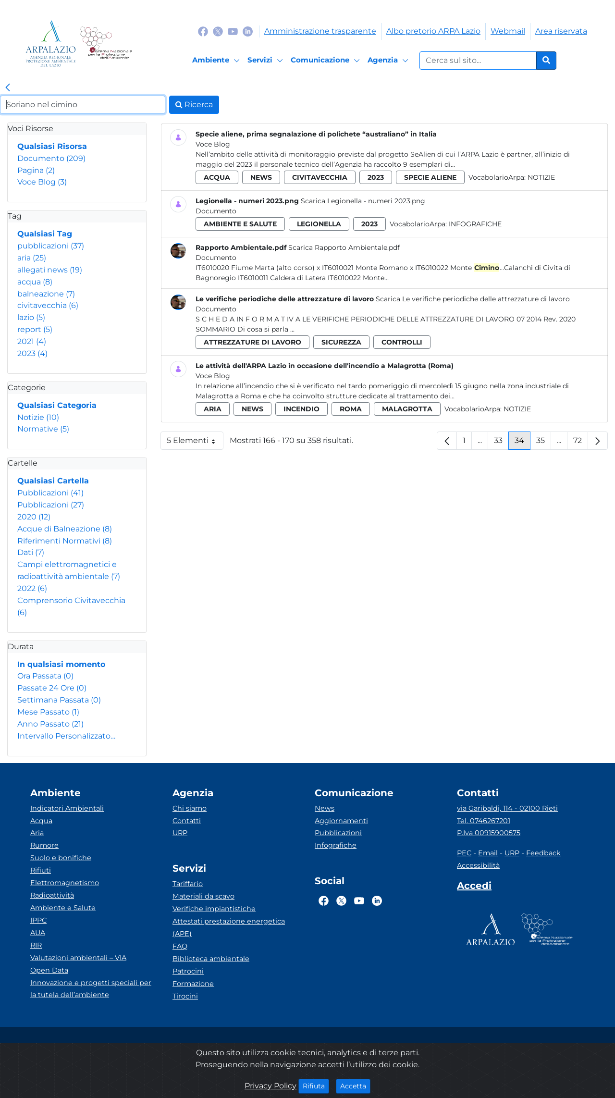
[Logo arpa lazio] (50, 43)
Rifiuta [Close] (316, 1085)
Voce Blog (42, 181)
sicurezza (341, 342)
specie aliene (430, 177)
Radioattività (52, 895)
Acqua (41, 820)
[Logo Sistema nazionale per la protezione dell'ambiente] (106, 43)
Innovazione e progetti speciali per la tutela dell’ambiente (90, 988)
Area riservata (561, 31)
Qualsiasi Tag (44, 233)
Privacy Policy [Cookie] (270, 1085)
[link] (7, 88)
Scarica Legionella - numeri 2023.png (363, 201)
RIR (36, 945)
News (324, 808)
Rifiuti (40, 870)
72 (580, 443)
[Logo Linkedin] (247, 31)
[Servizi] (266, 60)
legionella (319, 224)
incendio (301, 409)
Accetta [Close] (355, 1085)
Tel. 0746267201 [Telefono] (483, 820)
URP (179, 832)
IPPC (38, 920)
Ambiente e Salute (63, 907)
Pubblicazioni (50, 492)
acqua (34, 281)
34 (522, 443)
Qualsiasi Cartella (53, 480)
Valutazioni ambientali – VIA (78, 957)
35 (543, 443)
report (34, 329)
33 (501, 443)
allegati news (49, 269)
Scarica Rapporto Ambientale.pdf (344, 247)
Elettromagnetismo (64, 882)
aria (31, 257)
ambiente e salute (240, 224)
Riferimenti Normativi (64, 540)
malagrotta (407, 409)
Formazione (193, 983)
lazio (31, 317)
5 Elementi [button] (195, 443)
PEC (464, 853)
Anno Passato (50, 723)
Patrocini (188, 971)
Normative (43, 428)
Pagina (36, 170)
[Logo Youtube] (232, 31)
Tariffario (187, 883)
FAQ (179, 946)
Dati (30, 552)
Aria (37, 832)
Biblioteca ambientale (210, 958)
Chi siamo (189, 808)
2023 (32, 353)
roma (351, 409)
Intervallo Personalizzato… (66, 735)
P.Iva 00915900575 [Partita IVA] (488, 832)
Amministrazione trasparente (320, 31)
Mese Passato (48, 711)
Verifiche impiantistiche (214, 908)
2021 (31, 341)
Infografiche (475, 224)
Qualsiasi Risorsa (52, 146)
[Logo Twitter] (217, 31)
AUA (37, 932)
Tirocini (185, 996)
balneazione (46, 293)
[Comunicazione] (326, 60)
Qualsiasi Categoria (57, 405)
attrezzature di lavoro (252, 342)
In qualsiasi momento (61, 664)
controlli (401, 342)
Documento (51, 158)
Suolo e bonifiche (60, 857)
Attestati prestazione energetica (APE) (228, 927)
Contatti (186, 820)
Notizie (38, 417)
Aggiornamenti (341, 820)
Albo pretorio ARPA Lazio (433, 31)
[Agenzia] (389, 60)
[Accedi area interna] (474, 887)
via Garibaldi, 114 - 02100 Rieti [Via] (507, 808)
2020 (33, 516)
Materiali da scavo (203, 896)
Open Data (49, 970)
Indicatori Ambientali (67, 808)
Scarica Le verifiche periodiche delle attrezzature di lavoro (473, 299)
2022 (32, 588)
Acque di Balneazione (64, 528)
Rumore (44, 845)
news (261, 177)
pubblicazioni (50, 245)
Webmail (508, 31)
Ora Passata (45, 675)
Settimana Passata (59, 699)
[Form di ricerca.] (478, 60)
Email (488, 853)
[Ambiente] (217, 60)
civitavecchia (47, 305)
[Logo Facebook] (203, 31)
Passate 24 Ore (51, 687)
